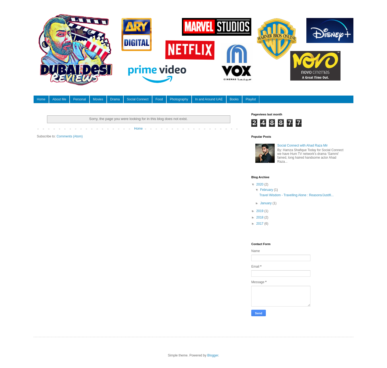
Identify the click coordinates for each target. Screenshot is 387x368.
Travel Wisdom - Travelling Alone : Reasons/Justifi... (296, 195)
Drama (115, 99)
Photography (179, 99)
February (267, 190)
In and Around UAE (209, 99)
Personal (79, 99)
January (266, 203)
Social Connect (138, 99)
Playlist (251, 99)
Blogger (212, 355)
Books (234, 99)
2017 (260, 223)
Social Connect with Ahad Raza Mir (302, 145)
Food (159, 99)
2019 (260, 211)
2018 (260, 217)
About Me (59, 99)
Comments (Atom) (69, 136)
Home (41, 99)
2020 (260, 184)
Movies (98, 99)
